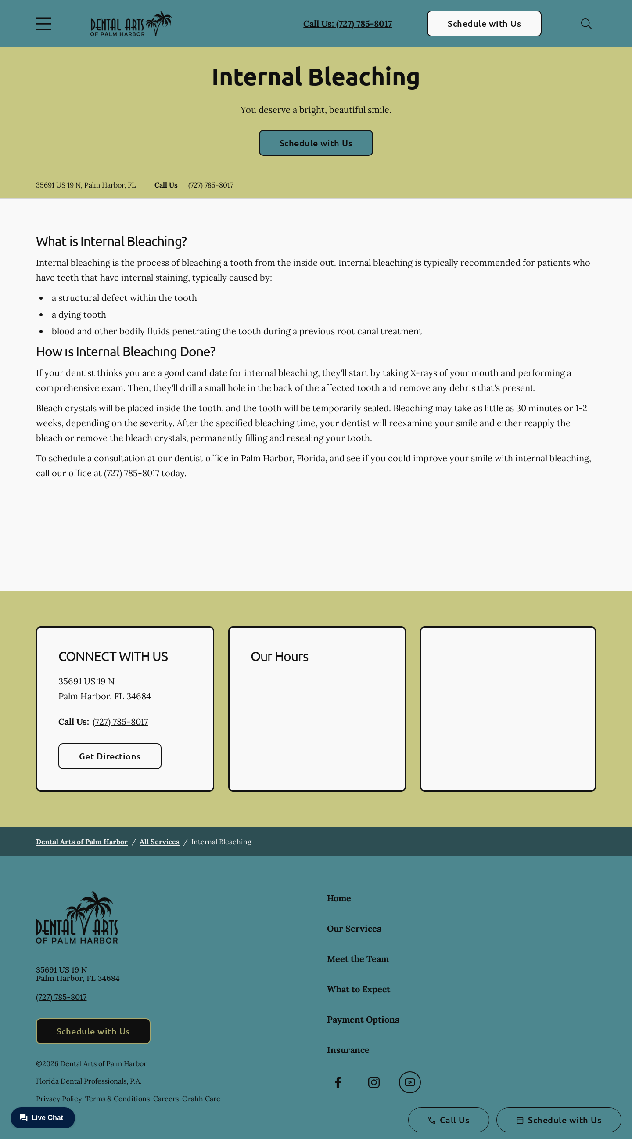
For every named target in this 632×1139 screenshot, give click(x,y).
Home (339, 898)
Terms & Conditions (117, 1098)
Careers (166, 1098)
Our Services (354, 928)
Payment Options (363, 1019)
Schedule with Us (484, 23)
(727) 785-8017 (210, 185)
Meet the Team (358, 958)
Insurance (348, 1049)
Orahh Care (201, 1098)
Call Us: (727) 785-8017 (347, 23)
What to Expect (358, 989)
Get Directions (110, 756)
